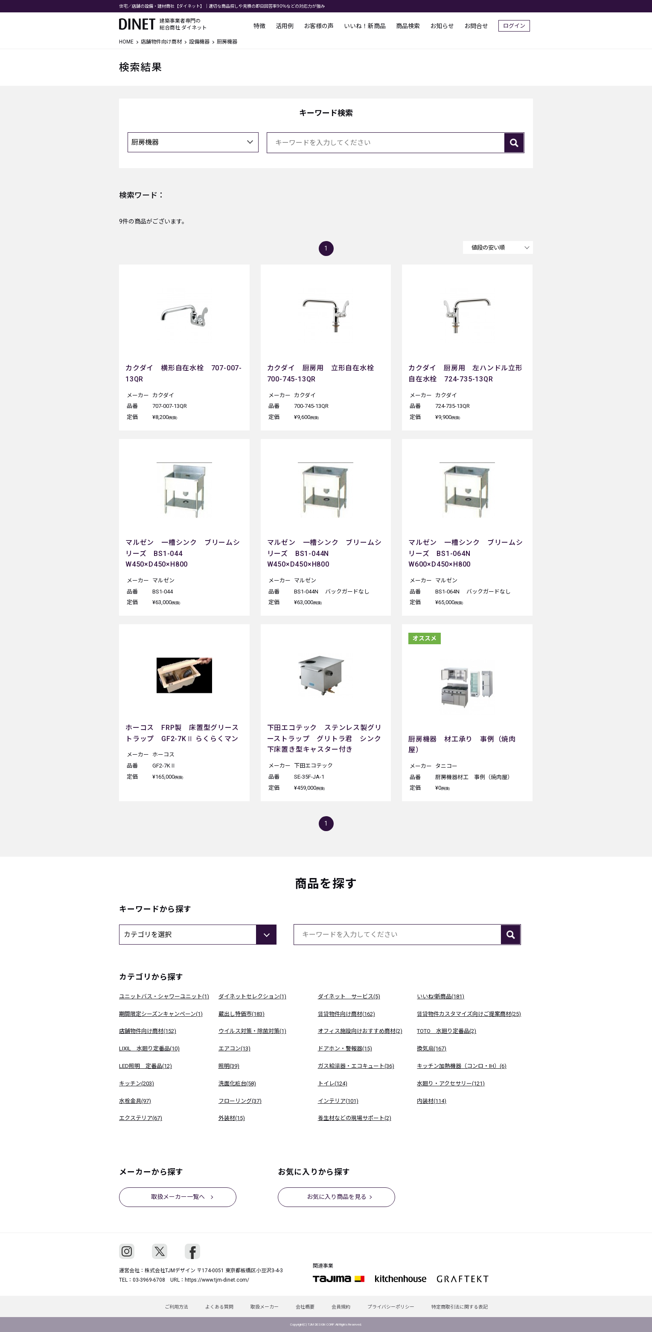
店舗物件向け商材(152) (147, 1031)
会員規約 (341, 1307)
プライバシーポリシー (390, 1307)
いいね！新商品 (368, 25)
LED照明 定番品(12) (145, 1066)
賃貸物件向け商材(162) (346, 1014)
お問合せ (479, 25)
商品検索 (411, 25)
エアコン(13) (234, 1048)
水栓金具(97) (135, 1101)
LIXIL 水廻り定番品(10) (149, 1048)
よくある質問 (219, 1307)
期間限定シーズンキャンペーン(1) (161, 1014)
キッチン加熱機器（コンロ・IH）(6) (461, 1066)
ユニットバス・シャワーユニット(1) (164, 996)
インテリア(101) (338, 1101)
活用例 (288, 25)
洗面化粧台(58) (237, 1083)
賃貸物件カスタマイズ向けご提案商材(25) (469, 1014)
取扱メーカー (264, 1307)
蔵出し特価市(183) (241, 1014)
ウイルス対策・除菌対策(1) (252, 1031)
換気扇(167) (431, 1048)
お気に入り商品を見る (337, 1196)
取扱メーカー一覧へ (178, 1196)
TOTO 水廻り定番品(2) (446, 1031)
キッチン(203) (136, 1083)
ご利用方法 (176, 1307)
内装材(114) (431, 1101)
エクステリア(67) (140, 1118)
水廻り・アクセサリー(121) (451, 1083)
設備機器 (199, 42)
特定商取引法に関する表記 (459, 1307)
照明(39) (228, 1066)
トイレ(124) (332, 1083)
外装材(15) (231, 1118)
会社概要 (305, 1307)
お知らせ (445, 25)
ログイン (517, 26)
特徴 (262, 25)
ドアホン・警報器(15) (345, 1048)
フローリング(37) (240, 1101)
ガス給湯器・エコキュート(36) (356, 1066)
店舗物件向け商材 (161, 42)
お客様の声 (322, 25)
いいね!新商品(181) (440, 996)
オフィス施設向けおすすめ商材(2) (360, 1031)
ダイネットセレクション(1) (252, 996)
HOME (126, 42)
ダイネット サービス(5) (349, 996)
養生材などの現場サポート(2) (354, 1118)
